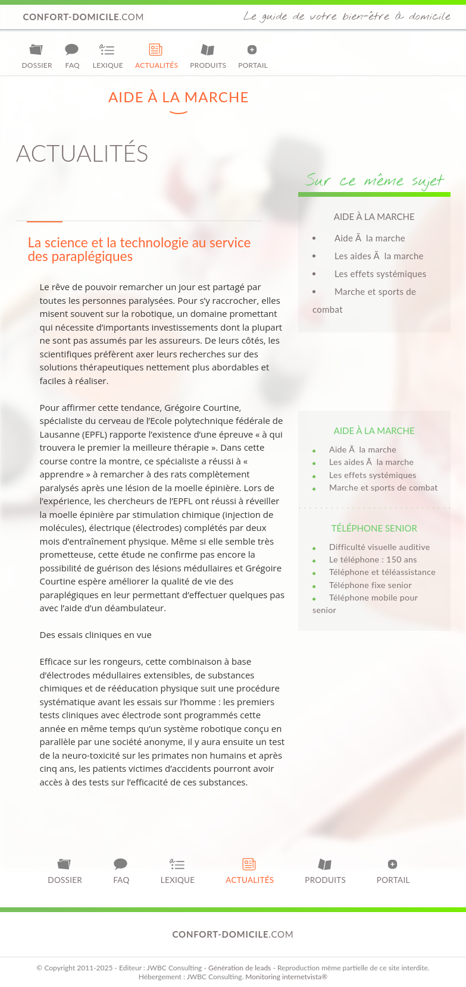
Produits (208, 56)
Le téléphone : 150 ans (373, 559)
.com (84, 16)
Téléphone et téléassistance (382, 572)
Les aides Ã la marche (379, 255)
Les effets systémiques (380, 273)
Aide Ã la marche (369, 237)
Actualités (156, 56)
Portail (253, 56)
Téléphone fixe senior (370, 585)
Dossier (37, 56)
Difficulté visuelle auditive (379, 547)
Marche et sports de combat (383, 487)
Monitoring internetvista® (286, 976)
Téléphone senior (374, 528)
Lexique (108, 56)
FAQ (72, 56)
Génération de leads (239, 967)
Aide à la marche (374, 430)
